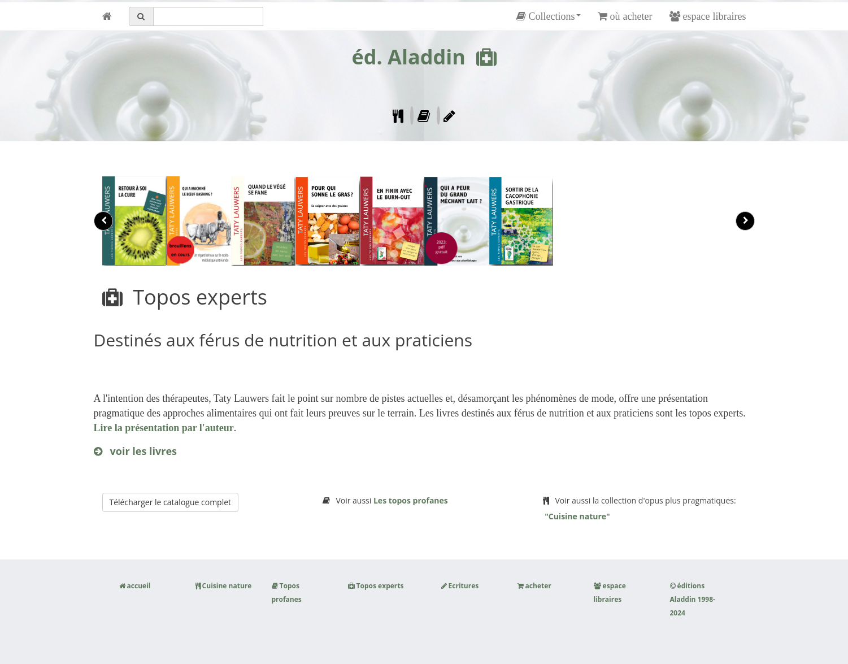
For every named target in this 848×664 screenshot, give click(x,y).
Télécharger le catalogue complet (171, 502)
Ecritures (460, 586)
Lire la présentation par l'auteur (164, 427)
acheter (534, 586)
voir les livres (135, 451)
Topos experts (376, 586)
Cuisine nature (223, 586)
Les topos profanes (410, 500)
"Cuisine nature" (576, 516)
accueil (135, 586)
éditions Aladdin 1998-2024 (692, 599)
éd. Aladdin (408, 57)
